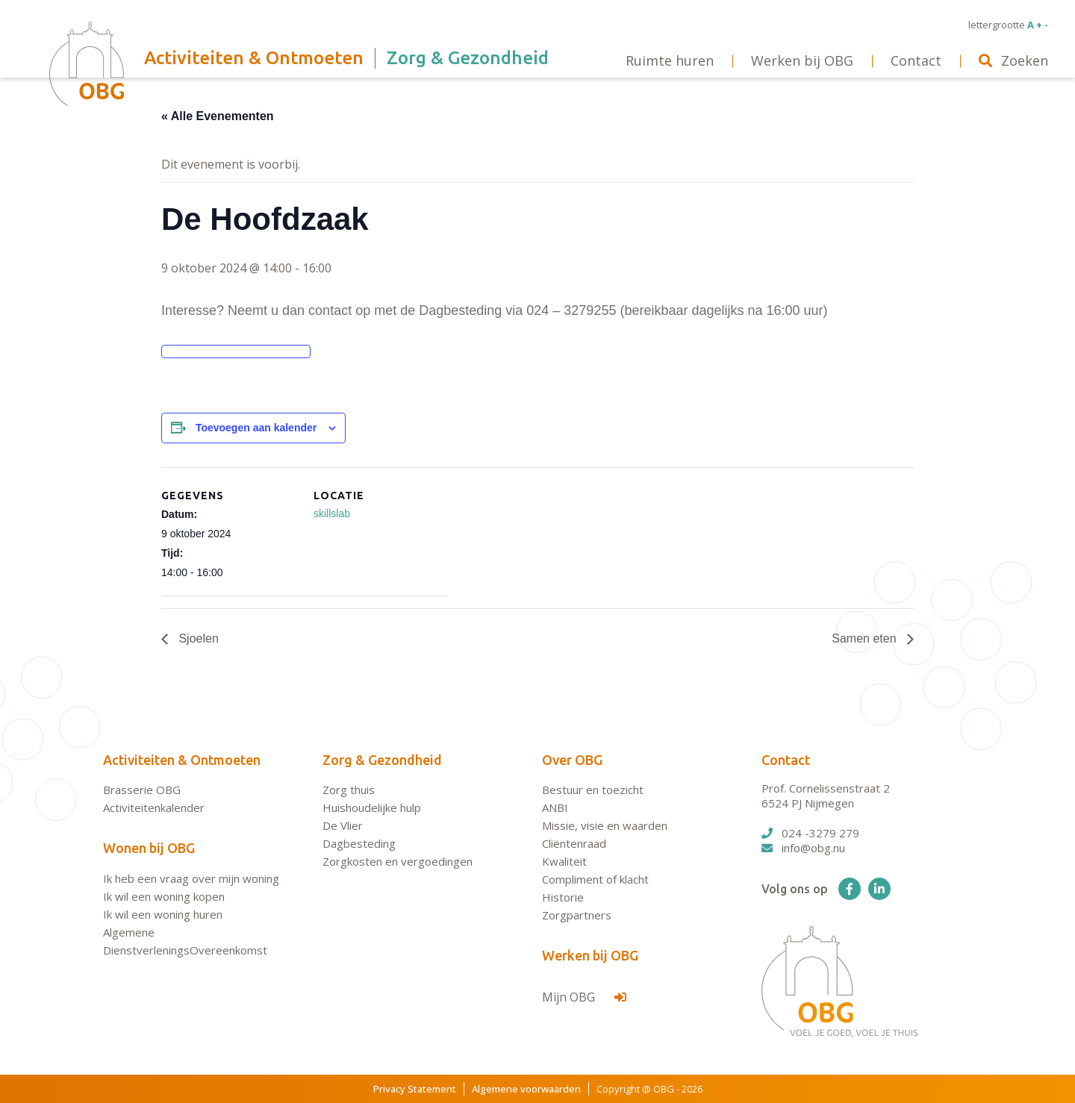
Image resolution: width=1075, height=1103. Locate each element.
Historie (563, 897)
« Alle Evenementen (217, 116)
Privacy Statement (414, 1089)
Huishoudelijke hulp (371, 807)
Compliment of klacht (595, 879)
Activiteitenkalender (154, 807)
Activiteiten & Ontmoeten (182, 759)
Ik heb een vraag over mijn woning (191, 878)
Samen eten (866, 638)
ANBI (555, 807)
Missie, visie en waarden (604, 825)
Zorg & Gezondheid (382, 759)
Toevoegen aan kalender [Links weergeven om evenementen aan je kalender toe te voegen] (256, 428)
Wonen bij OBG (149, 847)
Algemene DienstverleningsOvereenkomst (185, 941)
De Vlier (342, 825)
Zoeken (1013, 60)
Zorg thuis (348, 789)
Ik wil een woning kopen (164, 896)
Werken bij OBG (590, 955)
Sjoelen (197, 638)
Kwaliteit (564, 861)
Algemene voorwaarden (526, 1089)
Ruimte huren (670, 60)
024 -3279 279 (810, 832)
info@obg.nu (803, 847)
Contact (785, 759)
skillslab (332, 513)
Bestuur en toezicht (593, 789)
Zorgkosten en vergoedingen (397, 861)
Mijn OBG (584, 997)
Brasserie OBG (142, 789)
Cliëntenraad (574, 843)
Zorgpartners (576, 914)
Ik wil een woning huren (162, 914)
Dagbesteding (359, 843)
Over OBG (572, 759)
